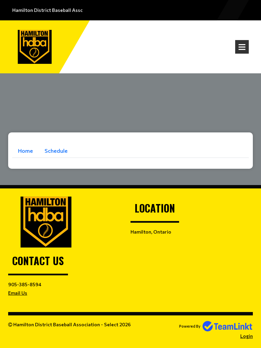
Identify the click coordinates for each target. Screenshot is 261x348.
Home (25, 150)
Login (246, 336)
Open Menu (242, 47)
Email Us (17, 293)
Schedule (56, 150)
